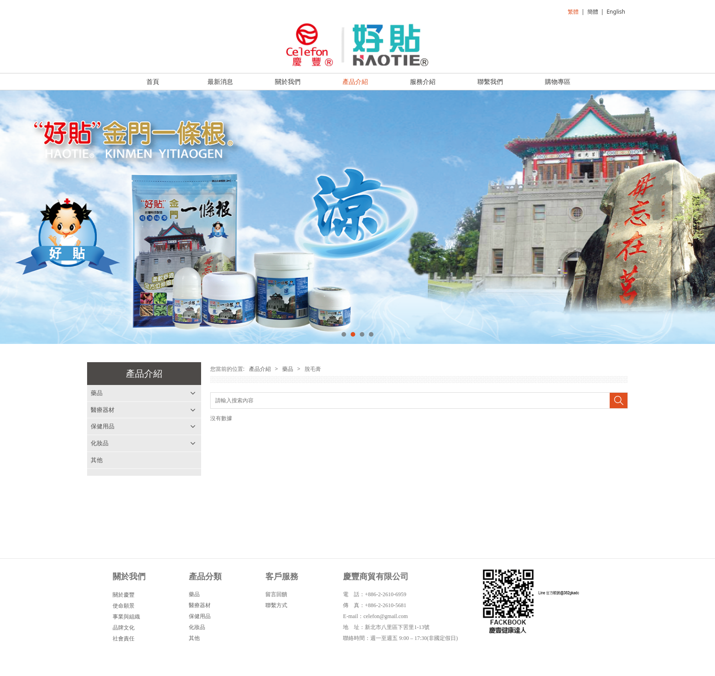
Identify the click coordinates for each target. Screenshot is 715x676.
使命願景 (124, 608)
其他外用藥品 (108, 460)
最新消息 (220, 81)
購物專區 (557, 81)
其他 (97, 527)
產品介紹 (355, 81)
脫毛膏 (100, 410)
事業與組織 (126, 619)
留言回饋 (276, 597)
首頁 (152, 81)
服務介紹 (422, 81)
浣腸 (97, 426)
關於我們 (288, 81)
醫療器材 (102, 477)
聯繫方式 (276, 608)
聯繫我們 (490, 81)
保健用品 (102, 493)
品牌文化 (124, 630)
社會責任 (124, 641)
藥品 (97, 393)
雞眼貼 (100, 443)
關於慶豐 (124, 597)
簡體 (592, 12)
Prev (12, 217)
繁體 (573, 12)
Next (702, 217)
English (615, 12)
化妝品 (100, 510)
